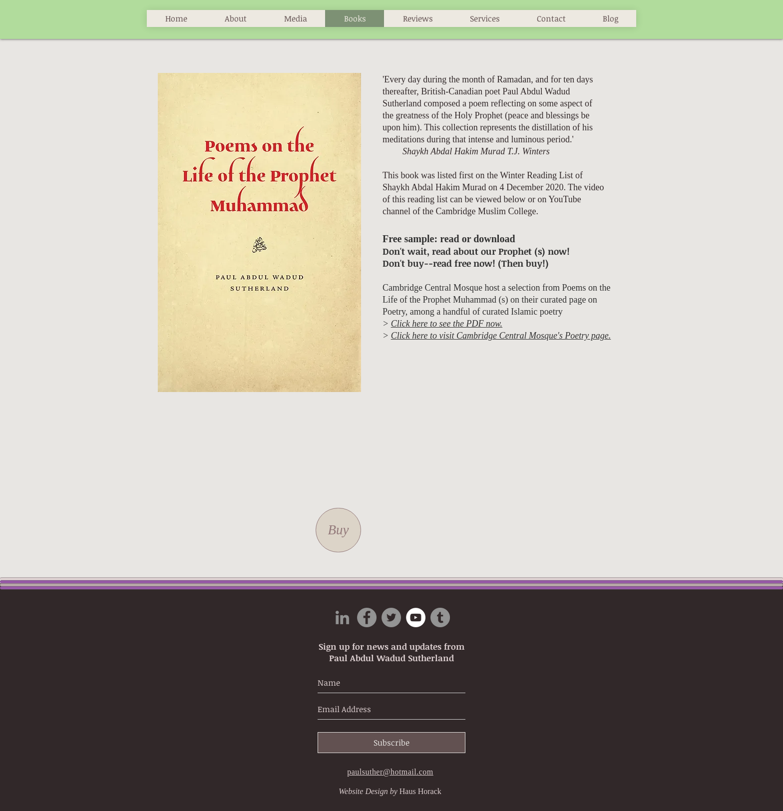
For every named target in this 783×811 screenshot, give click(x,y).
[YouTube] (415, 617)
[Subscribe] (391, 742)
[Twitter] (391, 617)
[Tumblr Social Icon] (440, 617)
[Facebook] (367, 617)
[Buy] (338, 530)
